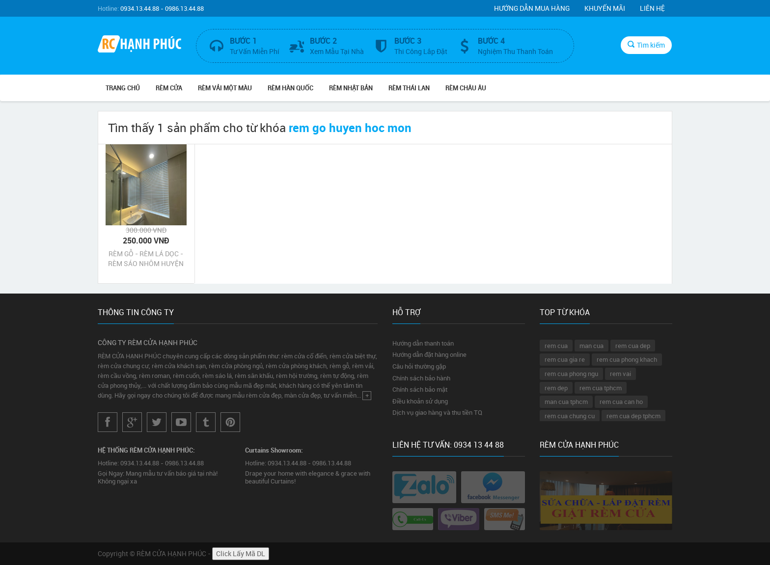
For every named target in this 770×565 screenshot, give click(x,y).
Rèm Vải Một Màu (225, 87)
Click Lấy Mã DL (240, 553)
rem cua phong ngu (571, 373)
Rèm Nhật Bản (351, 87)
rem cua (556, 345)
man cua (591, 345)
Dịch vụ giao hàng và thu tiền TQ (437, 412)
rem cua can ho (621, 401)
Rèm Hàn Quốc (290, 87)
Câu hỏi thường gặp (419, 366)
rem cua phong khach (627, 359)
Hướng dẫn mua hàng (532, 8)
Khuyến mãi (604, 8)
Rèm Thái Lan (409, 87)
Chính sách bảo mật (419, 389)
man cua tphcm (566, 401)
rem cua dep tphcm (633, 415)
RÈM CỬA (169, 87)
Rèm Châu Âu (465, 87)
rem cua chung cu (570, 415)
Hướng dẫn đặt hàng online (429, 354)
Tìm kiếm (646, 45)
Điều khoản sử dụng (420, 401)
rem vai (620, 373)
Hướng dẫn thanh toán (423, 343)
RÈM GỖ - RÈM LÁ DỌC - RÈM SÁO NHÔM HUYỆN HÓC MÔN (146, 259)
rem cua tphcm (600, 387)
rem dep (556, 387)
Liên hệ (652, 8)
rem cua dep (632, 345)
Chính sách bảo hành (421, 378)
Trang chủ (123, 87)
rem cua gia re (565, 359)
